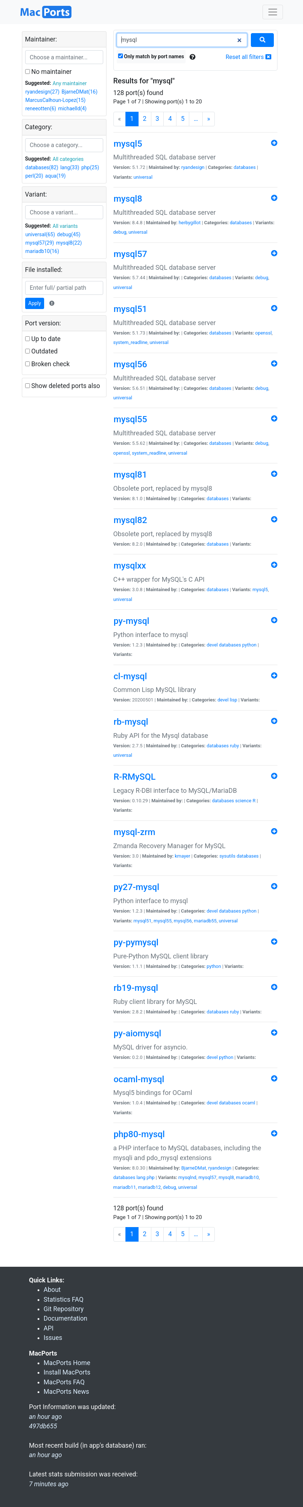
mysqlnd (187, 1177)
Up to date (43, 339)
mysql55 (162, 920)
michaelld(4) (72, 108)
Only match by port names (151, 56)
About (52, 1289)
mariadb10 (247, 1177)
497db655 (43, 1426)
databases (245, 167)
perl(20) (34, 176)
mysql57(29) (40, 243)
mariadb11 (124, 1187)
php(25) (90, 167)
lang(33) (69, 167)
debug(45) (68, 234)
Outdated (41, 351)
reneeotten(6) (41, 108)
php (151, 1177)
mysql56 (183, 920)
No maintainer (48, 71)
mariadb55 (205, 920)
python (249, 645)
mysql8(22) (69, 243)
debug (120, 232)
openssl (263, 333)
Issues (53, 1337)
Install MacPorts (67, 1372)
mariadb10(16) (42, 251)
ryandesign (192, 167)
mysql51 (142, 920)
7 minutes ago (49, 1484)
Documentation (66, 1318)
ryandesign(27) (43, 92)
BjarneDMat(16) (80, 92)
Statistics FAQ (63, 1299)
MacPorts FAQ (64, 1382)
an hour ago (45, 1455)
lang (140, 1177)
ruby (234, 745)
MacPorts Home (67, 1362)
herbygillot (190, 222)
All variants (65, 226)
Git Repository (64, 1309)
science (243, 800)
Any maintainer (70, 83)
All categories (68, 159)
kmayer (182, 856)
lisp (233, 700)
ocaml (248, 1102)
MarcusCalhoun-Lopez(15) (56, 100)
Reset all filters (248, 57)
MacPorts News (66, 1391)
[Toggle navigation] (273, 12)
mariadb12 (149, 1187)
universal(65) (40, 234)
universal (142, 177)
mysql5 (260, 589)
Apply (34, 303)
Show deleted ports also (62, 385)
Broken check (47, 364)
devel (212, 645)
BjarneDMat (193, 1168)
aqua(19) (55, 176)
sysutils (228, 856)
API (49, 1328)
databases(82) (42, 167)
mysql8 (226, 1177)
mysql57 (207, 1177)
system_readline (130, 342)
